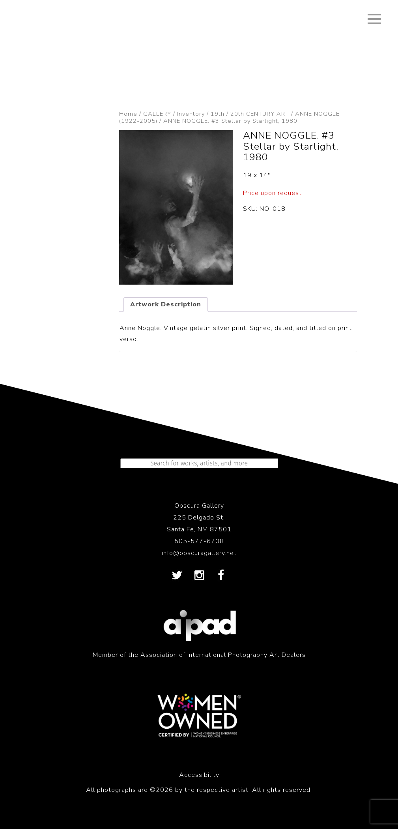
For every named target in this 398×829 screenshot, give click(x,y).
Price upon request (272, 193)
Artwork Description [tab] (165, 304)
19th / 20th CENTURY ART (250, 114)
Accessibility (199, 775)
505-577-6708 (199, 541)
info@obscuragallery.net (199, 553)
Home (128, 114)
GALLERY (157, 114)
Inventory (191, 114)
